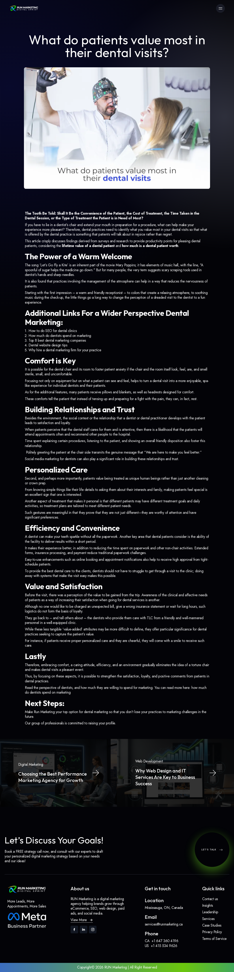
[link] (23, 8)
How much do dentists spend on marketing (66, 351)
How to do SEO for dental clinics (60, 347)
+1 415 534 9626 (164, 945)
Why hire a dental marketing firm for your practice (71, 364)
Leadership (210, 912)
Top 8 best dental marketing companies (64, 355)
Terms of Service (214, 938)
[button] (82, 920)
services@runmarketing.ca (164, 924)
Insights (207, 905)
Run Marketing (53, 683)
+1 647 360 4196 (165, 941)
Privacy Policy (212, 932)
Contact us (210, 899)
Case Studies (211, 925)
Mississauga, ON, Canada (164, 907)
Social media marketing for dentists (58, 460)
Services (208, 918)
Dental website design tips (56, 360)
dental (169, 258)
